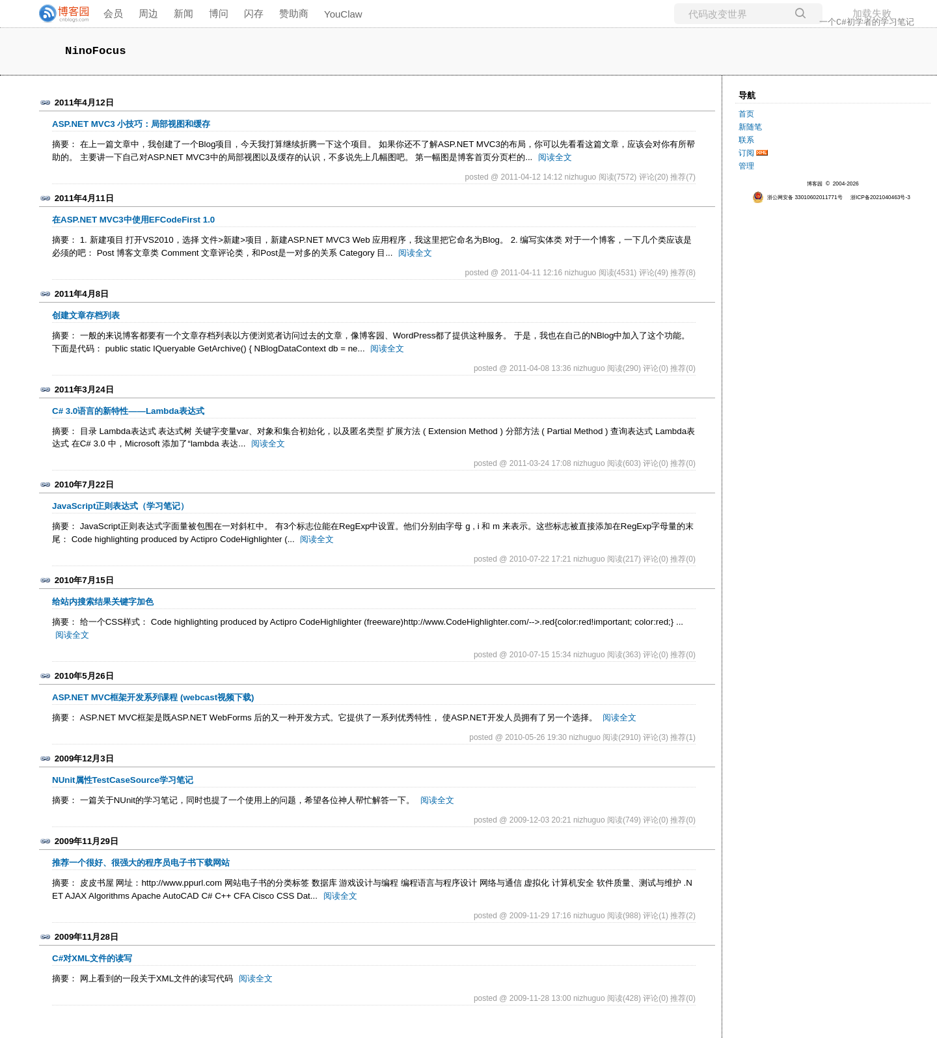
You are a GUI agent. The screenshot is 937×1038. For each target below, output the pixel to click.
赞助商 (293, 13)
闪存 (254, 13)
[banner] (59, 14)
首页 (746, 113)
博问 (218, 13)
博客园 (814, 183)
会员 (113, 13)
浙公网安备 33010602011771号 (797, 197)
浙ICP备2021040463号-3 (880, 197)
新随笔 (750, 126)
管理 (746, 166)
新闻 (183, 13)
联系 (746, 139)
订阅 (746, 152)
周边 (148, 13)
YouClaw (343, 14)
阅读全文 (555, 157)
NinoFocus (95, 51)
